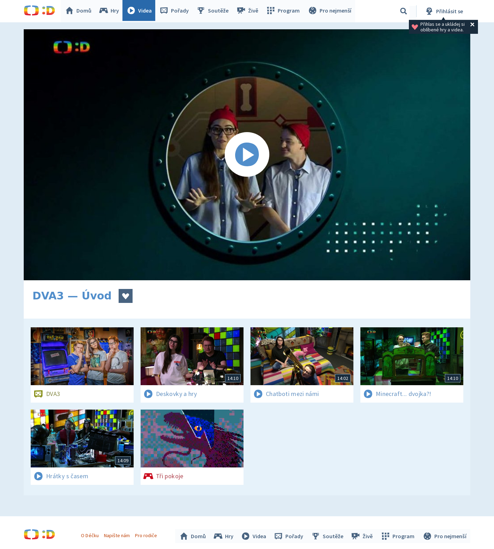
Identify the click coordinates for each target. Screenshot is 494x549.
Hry (110, 11)
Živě (249, 11)
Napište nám (117, 534)
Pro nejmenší (330, 11)
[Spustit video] (247, 154)
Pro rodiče (147, 534)
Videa (141, 11)
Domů (79, 11)
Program (284, 11)
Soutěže (214, 11)
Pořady (176, 11)
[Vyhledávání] (403, 11)
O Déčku (90, 534)
